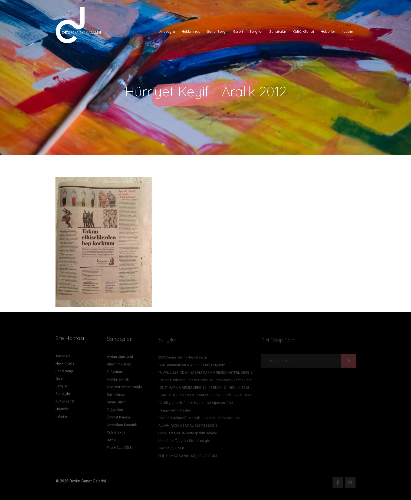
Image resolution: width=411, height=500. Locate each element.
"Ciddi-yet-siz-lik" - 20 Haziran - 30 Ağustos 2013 (195, 404)
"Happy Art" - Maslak (174, 411)
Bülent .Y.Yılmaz (119, 365)
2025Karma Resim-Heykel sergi (182, 358)
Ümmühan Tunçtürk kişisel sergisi (184, 442)
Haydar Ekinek (118, 381)
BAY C (111, 441)
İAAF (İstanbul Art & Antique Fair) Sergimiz (191, 366)
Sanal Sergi (216, 31)
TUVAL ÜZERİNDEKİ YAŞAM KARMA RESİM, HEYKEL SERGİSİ (206, 373)
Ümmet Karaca (118, 418)
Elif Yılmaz (115, 373)
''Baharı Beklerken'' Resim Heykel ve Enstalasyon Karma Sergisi (206, 381)
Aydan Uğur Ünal (120, 358)
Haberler (328, 31)
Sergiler (256, 31)
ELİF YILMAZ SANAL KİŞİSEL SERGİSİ (187, 457)
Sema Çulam (117, 403)
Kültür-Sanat (303, 31)
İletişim (347, 31)
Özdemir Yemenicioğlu (124, 388)
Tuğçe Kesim (117, 411)
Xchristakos (116, 434)
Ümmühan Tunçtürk (122, 426)
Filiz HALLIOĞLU (120, 449)
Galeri (238, 31)
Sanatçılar (277, 31)
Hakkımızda (191, 31)
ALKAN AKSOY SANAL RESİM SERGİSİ (188, 427)
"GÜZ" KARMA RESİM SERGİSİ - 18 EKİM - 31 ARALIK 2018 (203, 389)
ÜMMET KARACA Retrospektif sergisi (187, 434)
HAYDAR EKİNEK (171, 449)
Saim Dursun (117, 396)
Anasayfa (167, 31)
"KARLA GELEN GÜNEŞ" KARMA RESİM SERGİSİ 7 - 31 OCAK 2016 (209, 396)
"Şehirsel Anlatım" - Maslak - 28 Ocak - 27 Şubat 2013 (199, 419)
